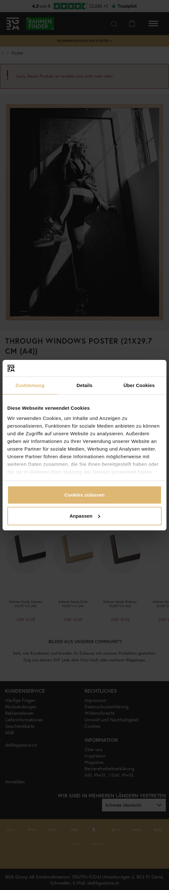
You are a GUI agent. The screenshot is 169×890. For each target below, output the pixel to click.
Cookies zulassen (84, 495)
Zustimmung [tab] (29, 385)
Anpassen (85, 516)
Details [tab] (84, 385)
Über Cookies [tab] (139, 385)
